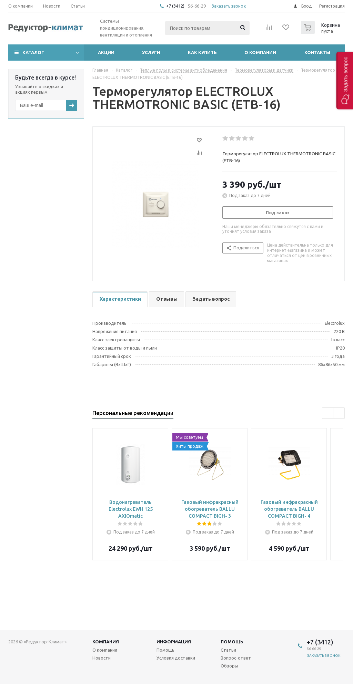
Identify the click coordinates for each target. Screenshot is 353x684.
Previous (328, 413)
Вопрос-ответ (236, 657)
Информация (174, 641)
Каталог (33, 52)
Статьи (228, 649)
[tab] (120, 299)
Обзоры (229, 665)
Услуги (151, 52)
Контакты (317, 52)
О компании (260, 52)
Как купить (202, 52)
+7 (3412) (175, 5)
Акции (106, 52)
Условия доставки (176, 657)
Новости (101, 657)
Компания (105, 641)
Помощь (232, 641)
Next (339, 413)
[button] (344, 80)
